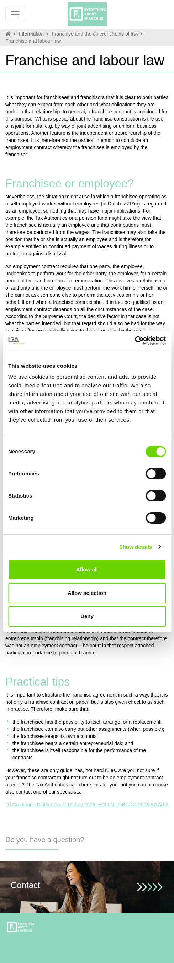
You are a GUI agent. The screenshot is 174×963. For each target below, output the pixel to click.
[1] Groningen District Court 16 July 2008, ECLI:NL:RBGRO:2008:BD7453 (86, 804)
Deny (87, 616)
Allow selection (87, 593)
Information (31, 34)
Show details (135, 547)
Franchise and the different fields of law (95, 34)
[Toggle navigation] (15, 14)
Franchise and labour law (33, 41)
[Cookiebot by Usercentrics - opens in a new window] (135, 340)
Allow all (87, 569)
